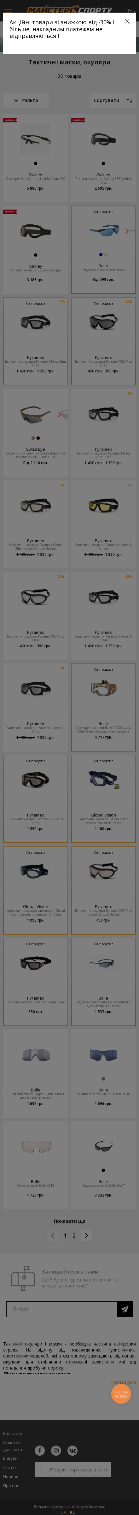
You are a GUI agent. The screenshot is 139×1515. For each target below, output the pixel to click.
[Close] (127, 21)
